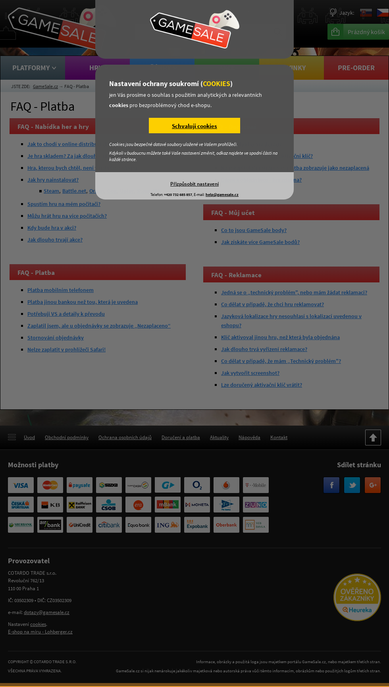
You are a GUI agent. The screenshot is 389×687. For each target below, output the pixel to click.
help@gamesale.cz (222, 194)
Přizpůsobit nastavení (194, 183)
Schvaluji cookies (194, 126)
